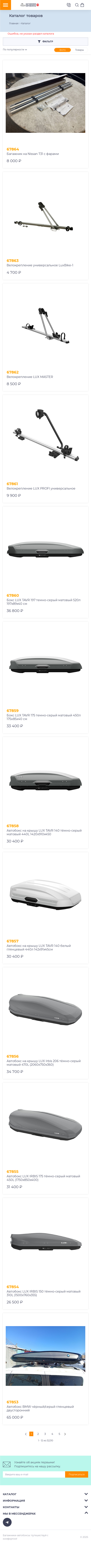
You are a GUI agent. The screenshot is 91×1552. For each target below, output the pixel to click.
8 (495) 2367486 (69, 5)
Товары (79, 49)
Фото (62, 49)
